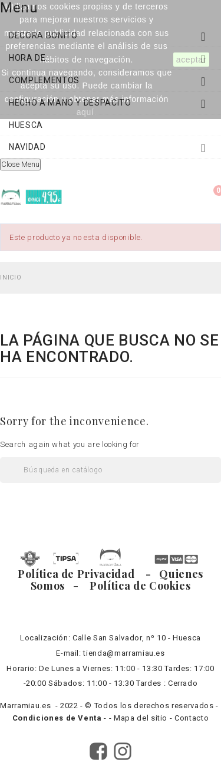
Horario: (21, 668)
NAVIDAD (110, 149)
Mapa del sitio (140, 718)
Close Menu (20, 164)
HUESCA (26, 125)
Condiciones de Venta (58, 718)
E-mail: (68, 653)
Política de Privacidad (80, 574)
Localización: (45, 637)
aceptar (191, 59)
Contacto (191, 718)
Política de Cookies (137, 585)
